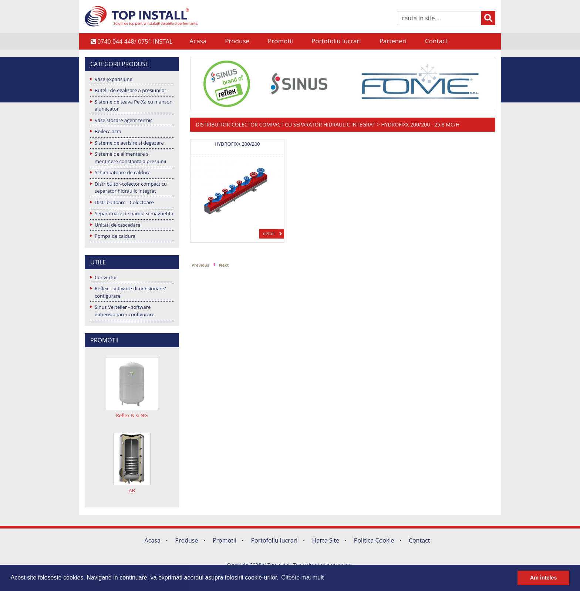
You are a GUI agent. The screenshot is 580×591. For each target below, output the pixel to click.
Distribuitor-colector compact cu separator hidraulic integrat (131, 187)
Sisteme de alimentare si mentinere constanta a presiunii (130, 158)
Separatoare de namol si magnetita (134, 213)
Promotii (280, 41)
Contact (436, 41)
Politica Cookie (374, 540)
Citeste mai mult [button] (302, 577)
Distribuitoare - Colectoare (124, 202)
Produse (237, 41)
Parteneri (393, 41)
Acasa (197, 41)
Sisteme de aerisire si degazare (129, 142)
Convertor (106, 277)
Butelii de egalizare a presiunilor (130, 90)
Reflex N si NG (132, 415)
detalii (269, 233)
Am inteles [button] (543, 578)
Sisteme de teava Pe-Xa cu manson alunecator (133, 105)
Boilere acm (108, 131)
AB (132, 490)
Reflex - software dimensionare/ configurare (130, 292)
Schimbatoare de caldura (123, 172)
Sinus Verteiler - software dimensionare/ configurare (125, 311)
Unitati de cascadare (117, 225)
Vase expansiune (113, 79)
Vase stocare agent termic (123, 120)
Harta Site (325, 540)
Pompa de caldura (115, 236)
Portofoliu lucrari (336, 41)
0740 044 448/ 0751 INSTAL (131, 41)
